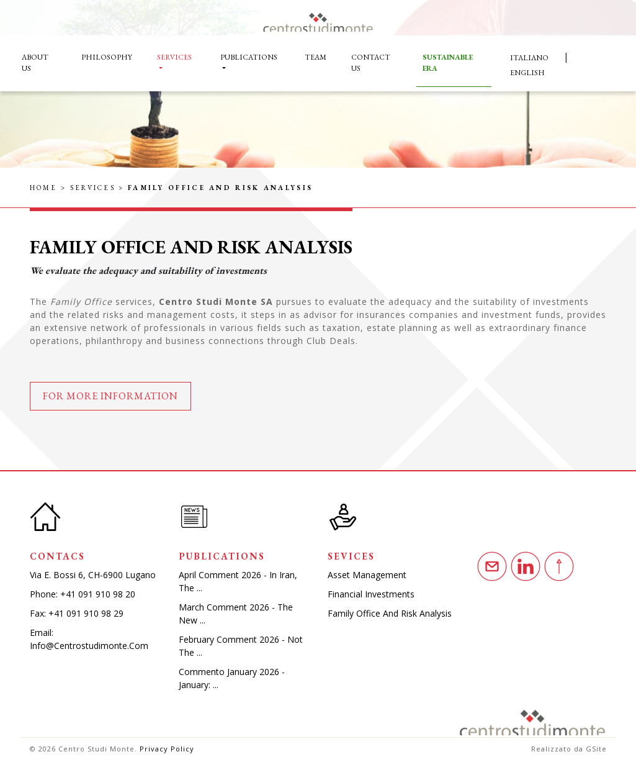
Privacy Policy (167, 748)
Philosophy (106, 57)
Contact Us (370, 62)
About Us (35, 62)
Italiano (529, 58)
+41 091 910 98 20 (97, 594)
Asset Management (367, 575)
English (527, 73)
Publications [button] (248, 57)
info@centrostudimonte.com (89, 645)
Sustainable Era (448, 62)
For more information (110, 395)
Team (315, 57)
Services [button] (174, 57)
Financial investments (371, 594)
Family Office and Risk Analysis (390, 613)
